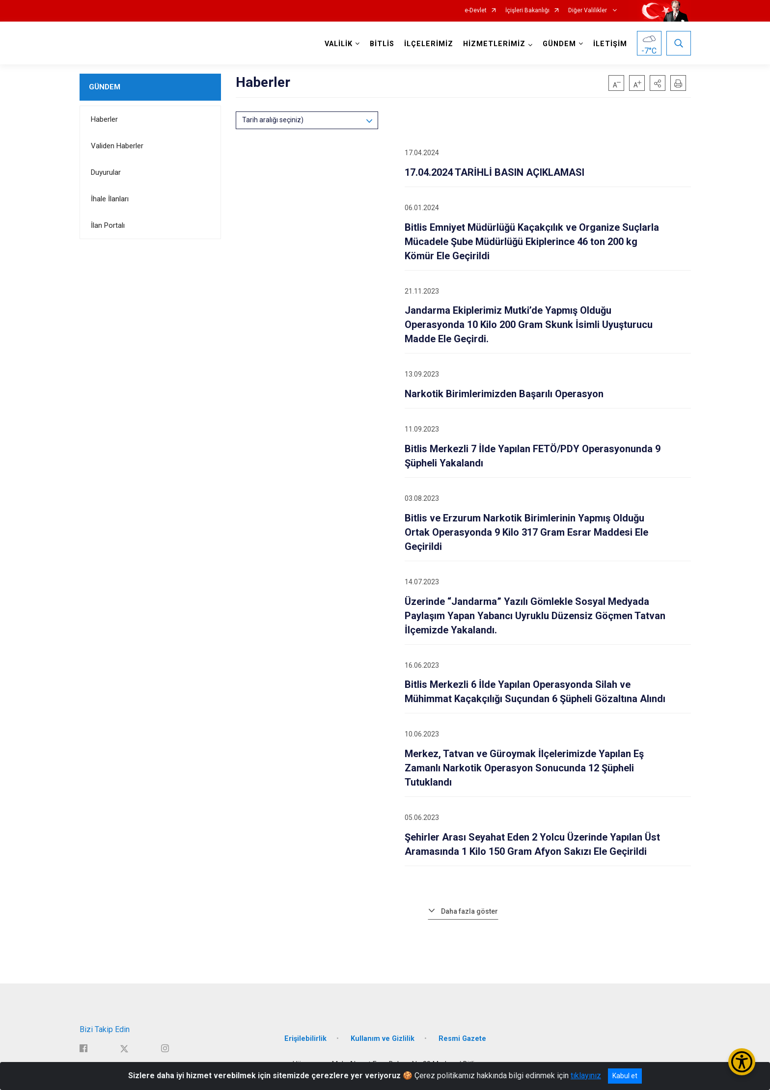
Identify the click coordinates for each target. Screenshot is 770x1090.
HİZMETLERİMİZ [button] (494, 44)
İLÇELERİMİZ (428, 44)
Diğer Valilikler (588, 10)
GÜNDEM (104, 86)
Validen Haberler (117, 145)
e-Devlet (476, 10)
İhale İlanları (110, 198)
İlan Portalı (108, 225)
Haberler (104, 119)
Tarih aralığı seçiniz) (272, 120)
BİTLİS (382, 44)
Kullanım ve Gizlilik (382, 1039)
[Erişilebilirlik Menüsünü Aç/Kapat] (741, 1061)
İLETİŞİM (610, 44)
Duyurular (106, 172)
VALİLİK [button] (339, 44)
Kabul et (624, 1076)
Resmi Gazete (462, 1039)
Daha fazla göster (469, 911)
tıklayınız (586, 1075)
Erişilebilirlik (305, 1039)
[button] (657, 83)
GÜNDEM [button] (559, 44)
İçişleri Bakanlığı (527, 10)
